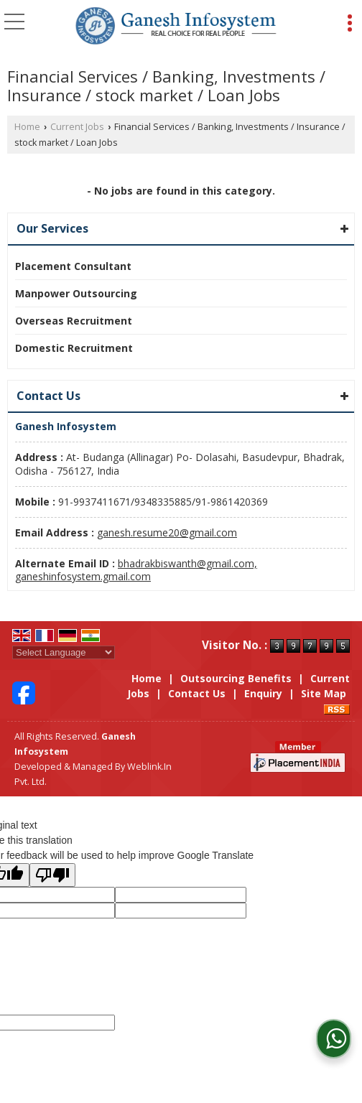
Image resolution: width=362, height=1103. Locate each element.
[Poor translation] (52, 875)
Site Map (323, 693)
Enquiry (263, 693)
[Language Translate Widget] (63, 652)
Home (27, 127)
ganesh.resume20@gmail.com (167, 532)
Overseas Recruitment (73, 320)
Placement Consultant (73, 266)
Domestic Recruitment (74, 348)
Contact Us (197, 693)
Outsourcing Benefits (236, 678)
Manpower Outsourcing (76, 293)
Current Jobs (77, 127)
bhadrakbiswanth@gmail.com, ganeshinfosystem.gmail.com (136, 570)
